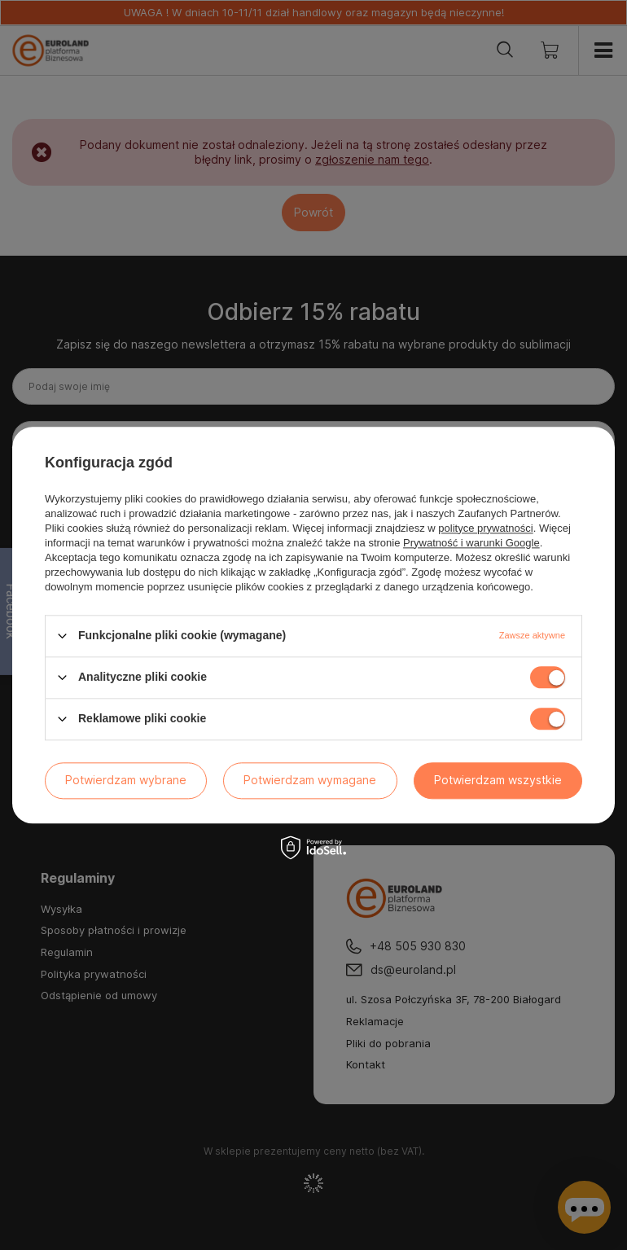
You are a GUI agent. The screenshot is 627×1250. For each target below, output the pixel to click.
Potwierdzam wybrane (125, 780)
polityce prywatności (485, 528)
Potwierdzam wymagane (309, 780)
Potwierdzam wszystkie (498, 780)
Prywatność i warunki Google (471, 543)
